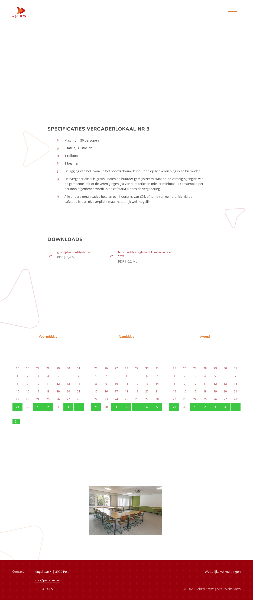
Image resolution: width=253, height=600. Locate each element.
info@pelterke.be (47, 580)
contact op (55, 421)
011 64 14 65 (43, 589)
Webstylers (232, 589)
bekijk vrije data (126, 82)
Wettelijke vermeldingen (223, 571)
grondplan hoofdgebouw (73, 252)
